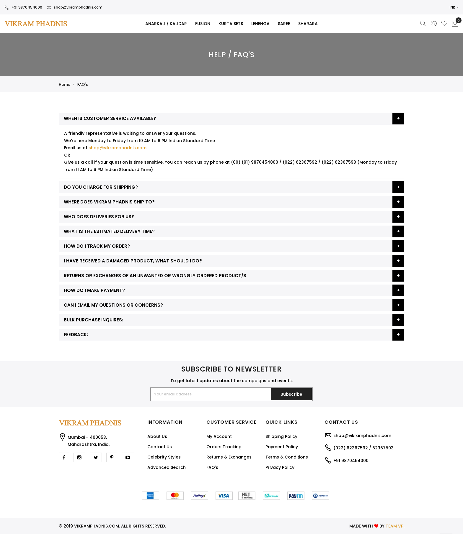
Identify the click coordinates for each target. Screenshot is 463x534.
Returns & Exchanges (229, 457)
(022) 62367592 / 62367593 (363, 448)
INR (454, 7)
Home (64, 84)
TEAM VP (394, 526)
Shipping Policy (281, 436)
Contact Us (159, 447)
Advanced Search (166, 467)
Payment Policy (281, 447)
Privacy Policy (279, 467)
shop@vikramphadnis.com (74, 7)
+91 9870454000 (23, 7)
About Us (157, 436)
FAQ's (212, 467)
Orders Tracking (224, 447)
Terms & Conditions (286, 457)
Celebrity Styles (164, 457)
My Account (219, 436)
